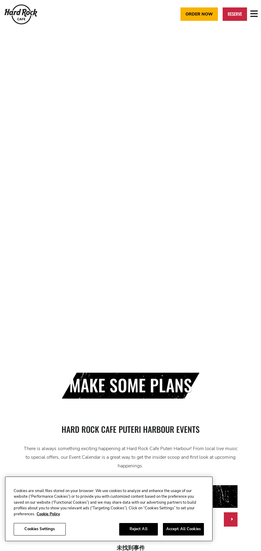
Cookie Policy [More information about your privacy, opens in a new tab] (48, 514)
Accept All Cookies (183, 529)
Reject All (138, 529)
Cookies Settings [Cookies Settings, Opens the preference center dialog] (39, 529)
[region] (109, 508)
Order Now (199, 14)
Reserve (235, 14)
